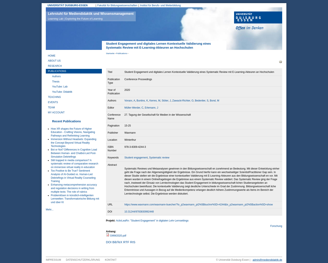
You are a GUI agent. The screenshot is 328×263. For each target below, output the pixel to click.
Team (51, 107)
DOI (109, 242)
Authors (56, 76)
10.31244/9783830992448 (139, 211)
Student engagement (136, 157)
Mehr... (50, 209)
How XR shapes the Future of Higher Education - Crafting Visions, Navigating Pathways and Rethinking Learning (73, 132)
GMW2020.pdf (118, 235)
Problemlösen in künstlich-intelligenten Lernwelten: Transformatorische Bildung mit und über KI (75, 199)
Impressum (53, 259)
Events (53, 102)
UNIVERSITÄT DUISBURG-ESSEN (67, 5)
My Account (56, 112)
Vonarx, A (129, 100)
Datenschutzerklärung (83, 259)
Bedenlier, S (202, 100)
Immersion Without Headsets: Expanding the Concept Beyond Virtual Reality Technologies (73, 143)
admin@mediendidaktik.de (267, 259)
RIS (132, 242)
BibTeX (117, 242)
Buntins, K (142, 100)
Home (51, 55)
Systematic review (159, 157)
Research (55, 65)
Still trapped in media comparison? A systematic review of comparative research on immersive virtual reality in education (74, 164)
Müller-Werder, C (133, 107)
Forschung (276, 226)
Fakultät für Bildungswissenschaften (117, 5)
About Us (54, 60)
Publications (121, 53)
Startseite (110, 53)
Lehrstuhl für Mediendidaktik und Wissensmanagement (91, 16)
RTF (126, 242)
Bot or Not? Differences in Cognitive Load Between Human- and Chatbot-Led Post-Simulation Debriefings (74, 153)
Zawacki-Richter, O (182, 100)
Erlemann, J (151, 107)
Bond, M (214, 100)
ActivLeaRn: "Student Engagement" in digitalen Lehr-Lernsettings (152, 220)
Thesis (55, 81)
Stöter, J (166, 100)
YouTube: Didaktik (62, 91)
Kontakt (111, 259)
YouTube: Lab (60, 86)
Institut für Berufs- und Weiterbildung (160, 5)
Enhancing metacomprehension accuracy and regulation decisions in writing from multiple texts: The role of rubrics (74, 188)
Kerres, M (154, 100)
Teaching (54, 97)
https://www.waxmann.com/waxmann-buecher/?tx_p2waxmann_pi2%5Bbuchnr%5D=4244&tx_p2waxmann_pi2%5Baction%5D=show (198, 204)
